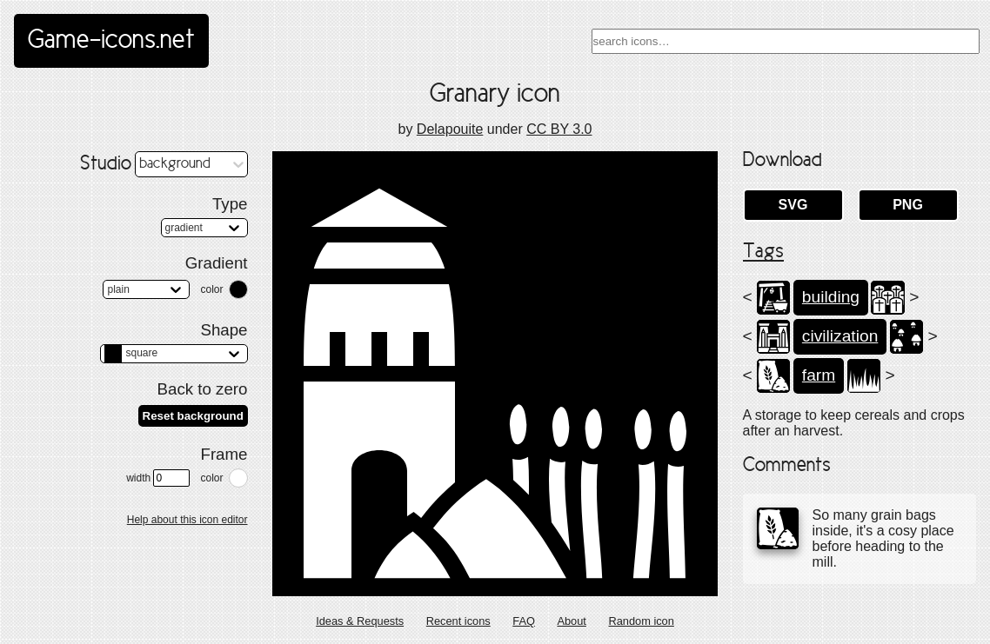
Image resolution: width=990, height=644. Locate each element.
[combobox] (786, 41)
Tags (763, 252)
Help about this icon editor (187, 520)
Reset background (193, 415)
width (158, 478)
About (571, 620)
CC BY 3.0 (559, 129)
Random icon (640, 620)
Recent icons (458, 620)
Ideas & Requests (360, 620)
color (211, 289)
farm (818, 375)
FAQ (523, 620)
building (831, 297)
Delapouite (450, 129)
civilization (840, 336)
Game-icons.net (111, 41)
